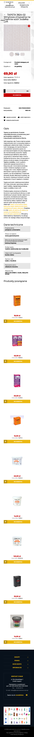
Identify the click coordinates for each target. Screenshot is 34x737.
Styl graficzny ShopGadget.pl (14, 732)
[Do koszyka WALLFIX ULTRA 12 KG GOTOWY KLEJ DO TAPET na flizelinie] (17, 562)
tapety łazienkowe (14, 214)
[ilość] (15, 91)
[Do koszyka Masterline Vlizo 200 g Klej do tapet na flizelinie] (17, 321)
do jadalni (23, 210)
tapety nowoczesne (16, 204)
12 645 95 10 (17, 688)
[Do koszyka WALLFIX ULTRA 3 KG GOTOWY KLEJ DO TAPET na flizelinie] (17, 481)
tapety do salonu (13, 210)
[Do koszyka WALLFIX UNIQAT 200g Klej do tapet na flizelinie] (17, 602)
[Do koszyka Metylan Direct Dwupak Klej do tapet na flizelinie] (17, 361)
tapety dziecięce (18, 208)
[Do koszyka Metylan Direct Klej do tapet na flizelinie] (17, 401)
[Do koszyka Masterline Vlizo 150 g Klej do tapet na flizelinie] (17, 441)
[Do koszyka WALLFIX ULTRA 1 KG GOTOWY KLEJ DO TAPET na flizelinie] (17, 521)
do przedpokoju (14, 212)
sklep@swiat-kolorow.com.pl (17, 690)
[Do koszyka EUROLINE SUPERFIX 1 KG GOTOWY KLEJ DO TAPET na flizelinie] (17, 642)
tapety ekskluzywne (16, 206)
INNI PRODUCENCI (24, 108)
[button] (10, 117)
